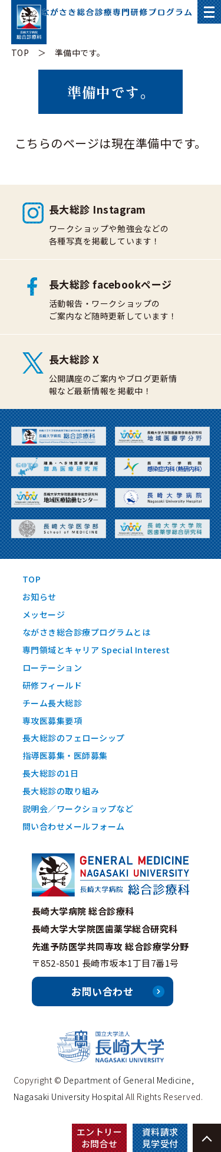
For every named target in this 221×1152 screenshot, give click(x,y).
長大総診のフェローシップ (73, 738)
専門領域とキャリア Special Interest (96, 650)
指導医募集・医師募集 (65, 755)
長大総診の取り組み (61, 791)
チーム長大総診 (52, 703)
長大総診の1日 (50, 773)
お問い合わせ (102, 991)
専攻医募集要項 (52, 720)
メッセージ (43, 614)
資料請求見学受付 (160, 1137)
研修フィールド (52, 685)
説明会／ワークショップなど (78, 808)
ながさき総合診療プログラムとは (86, 632)
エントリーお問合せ (100, 1137)
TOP (20, 52)
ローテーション (52, 667)
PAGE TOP (207, 1138)
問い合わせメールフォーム (73, 826)
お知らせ (39, 597)
